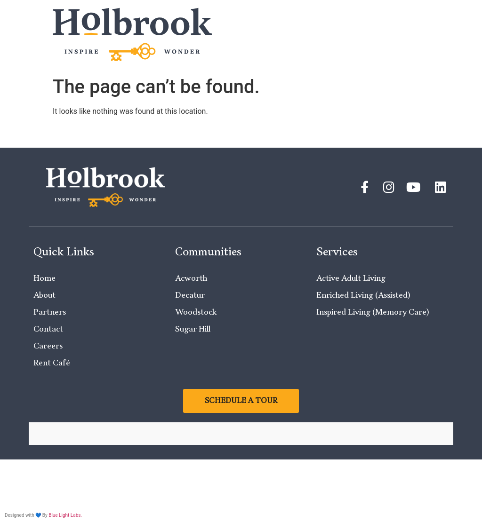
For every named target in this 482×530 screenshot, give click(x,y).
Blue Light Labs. (65, 515)
